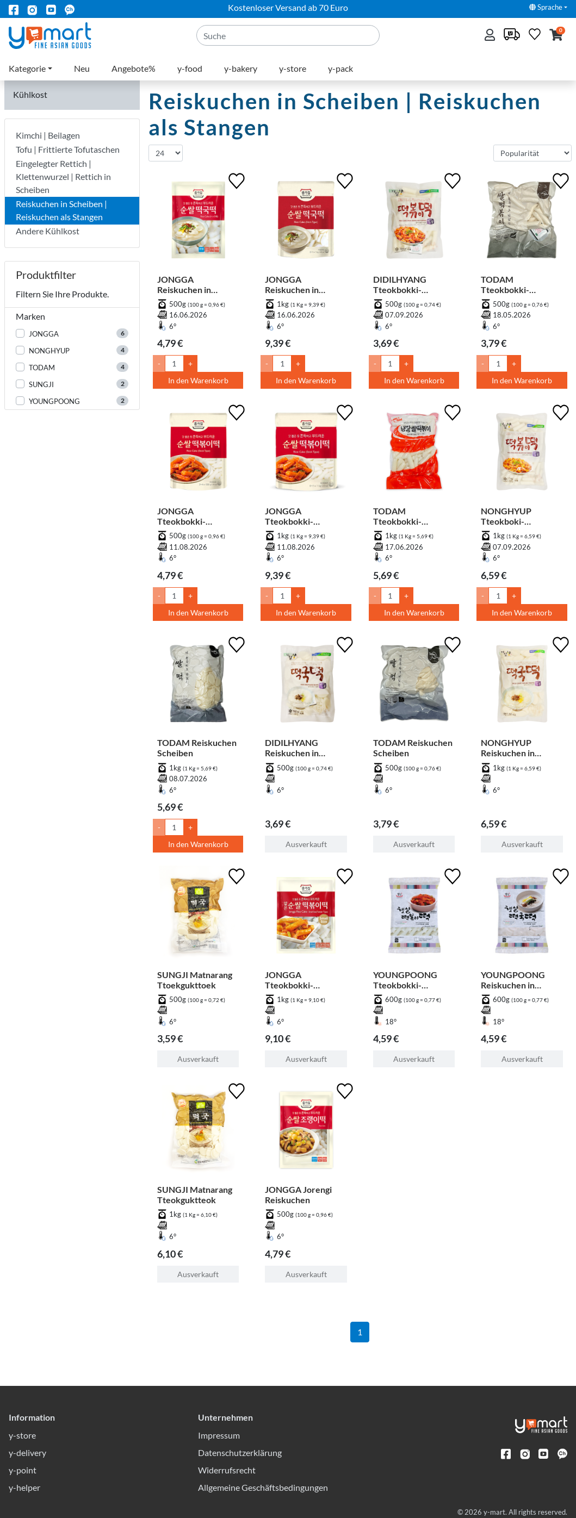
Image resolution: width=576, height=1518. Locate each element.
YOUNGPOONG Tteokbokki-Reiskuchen (405, 979)
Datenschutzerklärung (240, 1452)
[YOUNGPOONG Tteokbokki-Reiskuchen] (414, 917)
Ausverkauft (306, 844)
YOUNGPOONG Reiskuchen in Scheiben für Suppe (518, 979)
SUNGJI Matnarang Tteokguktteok (194, 1194)
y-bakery (240, 68)
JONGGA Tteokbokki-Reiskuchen (181, 516)
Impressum (219, 1435)
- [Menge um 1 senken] (159, 363)
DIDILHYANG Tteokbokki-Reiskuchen (399, 284)
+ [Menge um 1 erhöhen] (190, 363)
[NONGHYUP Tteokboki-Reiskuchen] (522, 454)
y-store (292, 68)
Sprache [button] (545, 7)
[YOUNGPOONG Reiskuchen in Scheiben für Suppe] (522, 917)
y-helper (24, 1487)
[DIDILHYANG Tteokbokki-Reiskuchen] (414, 222)
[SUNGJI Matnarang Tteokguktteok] (198, 1132)
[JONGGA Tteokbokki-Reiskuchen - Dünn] (306, 917)
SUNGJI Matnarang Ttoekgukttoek (194, 979)
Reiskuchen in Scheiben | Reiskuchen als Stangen (61, 210)
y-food (189, 68)
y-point (22, 1470)
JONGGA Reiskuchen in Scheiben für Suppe (195, 284)
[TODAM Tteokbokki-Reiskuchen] (522, 222)
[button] (556, 35)
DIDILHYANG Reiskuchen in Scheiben (292, 747)
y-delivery (27, 1452)
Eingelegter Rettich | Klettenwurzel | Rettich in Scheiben (63, 176)
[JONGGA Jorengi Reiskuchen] (306, 1132)
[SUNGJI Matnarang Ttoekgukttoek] (198, 917)
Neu (82, 68)
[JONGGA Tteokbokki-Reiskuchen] (198, 454)
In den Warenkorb (198, 380)
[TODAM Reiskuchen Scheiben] (198, 686)
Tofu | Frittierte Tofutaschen (68, 149)
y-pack (340, 68)
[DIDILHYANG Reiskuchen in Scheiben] (306, 686)
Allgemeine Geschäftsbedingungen (263, 1487)
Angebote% (134, 68)
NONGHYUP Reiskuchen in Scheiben (508, 747)
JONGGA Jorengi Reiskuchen (298, 1194)
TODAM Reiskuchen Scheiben (197, 747)
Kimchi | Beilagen (48, 135)
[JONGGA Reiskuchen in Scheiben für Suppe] (198, 222)
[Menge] (174, 363)
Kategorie (27, 68)
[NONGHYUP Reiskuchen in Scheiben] (522, 686)
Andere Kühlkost (47, 231)
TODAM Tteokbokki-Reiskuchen (505, 284)
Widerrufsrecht (227, 1470)
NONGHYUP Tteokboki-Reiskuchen (506, 516)
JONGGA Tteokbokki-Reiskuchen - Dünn (301, 979)
